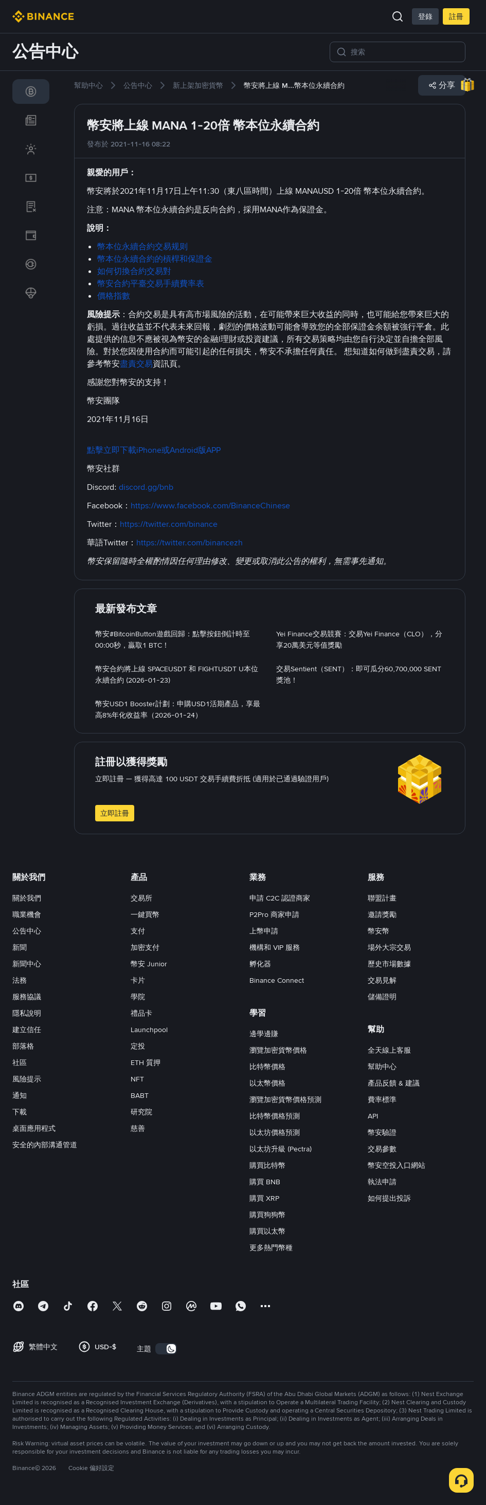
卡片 (138, 980)
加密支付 (145, 947)
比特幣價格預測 (274, 1116)
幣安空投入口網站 (396, 1165)
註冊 (456, 16)
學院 (138, 996)
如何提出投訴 (389, 1198)
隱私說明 (26, 1013)
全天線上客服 (389, 1050)
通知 (19, 1095)
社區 (19, 1062)
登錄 (425, 16)
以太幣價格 (267, 1083)
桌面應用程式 (34, 1128)
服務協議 (26, 996)
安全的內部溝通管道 (44, 1144)
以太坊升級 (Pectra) (280, 1148)
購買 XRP (264, 1198)
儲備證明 (382, 996)
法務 (19, 980)
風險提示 (26, 1079)
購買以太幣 (267, 1231)
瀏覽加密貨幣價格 (278, 1050)
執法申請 (382, 1181)
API (373, 1116)
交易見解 (382, 980)
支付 (138, 930)
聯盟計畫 (382, 898)
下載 (19, 1111)
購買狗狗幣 (267, 1214)
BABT (140, 1095)
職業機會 (26, 914)
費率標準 (382, 1099)
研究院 (141, 1111)
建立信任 (26, 1029)
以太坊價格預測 (274, 1132)
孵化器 (260, 963)
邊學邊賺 (263, 1033)
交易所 (141, 898)
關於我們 (26, 898)
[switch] (166, 1348)
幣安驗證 (382, 1132)
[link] (30, 91)
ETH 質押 (145, 1062)
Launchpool (149, 1029)
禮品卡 (141, 1013)
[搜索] (405, 52)
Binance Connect (276, 980)
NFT (137, 1079)
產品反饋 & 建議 (394, 1083)
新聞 (19, 947)
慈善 (138, 1128)
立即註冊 (114, 813)
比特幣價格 (267, 1066)
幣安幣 (378, 930)
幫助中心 (382, 1066)
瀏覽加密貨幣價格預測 (285, 1099)
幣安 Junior (149, 963)
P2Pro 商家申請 (274, 914)
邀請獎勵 (382, 914)
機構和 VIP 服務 (274, 947)
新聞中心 (26, 963)
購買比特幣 (267, 1165)
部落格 (23, 1046)
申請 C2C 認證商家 (279, 898)
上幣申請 (263, 930)
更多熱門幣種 (271, 1247)
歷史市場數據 (389, 963)
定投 (138, 1046)
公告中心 (26, 930)
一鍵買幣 (145, 914)
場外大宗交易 (389, 947)
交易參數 (382, 1148)
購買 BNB (264, 1181)
